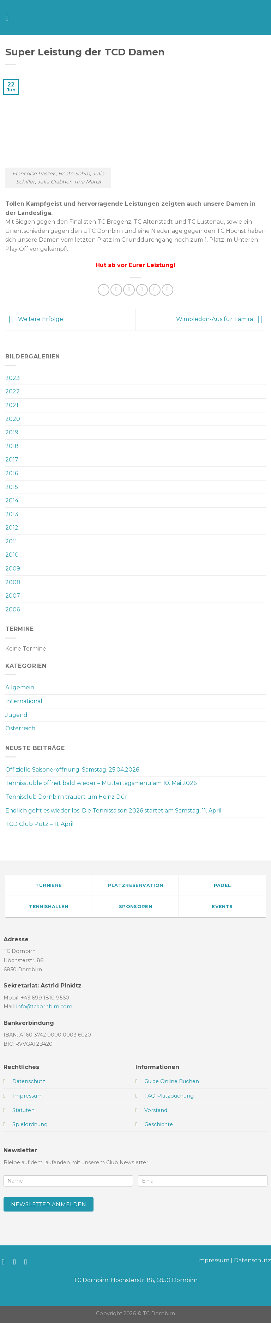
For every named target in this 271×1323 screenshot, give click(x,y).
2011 (11, 541)
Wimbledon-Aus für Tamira (221, 319)
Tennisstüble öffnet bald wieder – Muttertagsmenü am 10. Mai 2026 (101, 783)
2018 (12, 446)
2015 (11, 487)
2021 (11, 405)
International (23, 701)
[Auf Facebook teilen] (116, 290)
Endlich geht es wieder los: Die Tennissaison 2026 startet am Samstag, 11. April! (114, 810)
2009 (12, 568)
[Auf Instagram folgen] (16, 1262)
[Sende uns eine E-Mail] (28, 1262)
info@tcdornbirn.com (44, 1006)
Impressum (213, 1260)
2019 (11, 432)
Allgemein (19, 687)
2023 (12, 378)
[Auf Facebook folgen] (5, 1262)
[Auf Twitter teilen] (129, 290)
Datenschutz (252, 1260)
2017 (11, 459)
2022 (12, 391)
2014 (11, 500)
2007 (12, 595)
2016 (11, 473)
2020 (12, 419)
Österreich (20, 728)
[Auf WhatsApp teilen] (103, 290)
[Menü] (9, 17)
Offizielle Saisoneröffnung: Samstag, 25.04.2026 (72, 769)
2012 (11, 527)
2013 (11, 514)
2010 (12, 554)
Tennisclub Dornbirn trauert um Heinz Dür (66, 796)
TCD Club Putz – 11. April (39, 824)
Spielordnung (30, 1124)
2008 (12, 582)
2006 (12, 609)
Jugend (16, 715)
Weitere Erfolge (34, 319)
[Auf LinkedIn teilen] (167, 290)
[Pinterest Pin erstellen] (155, 290)
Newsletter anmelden (48, 1204)
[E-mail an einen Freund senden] (142, 290)
